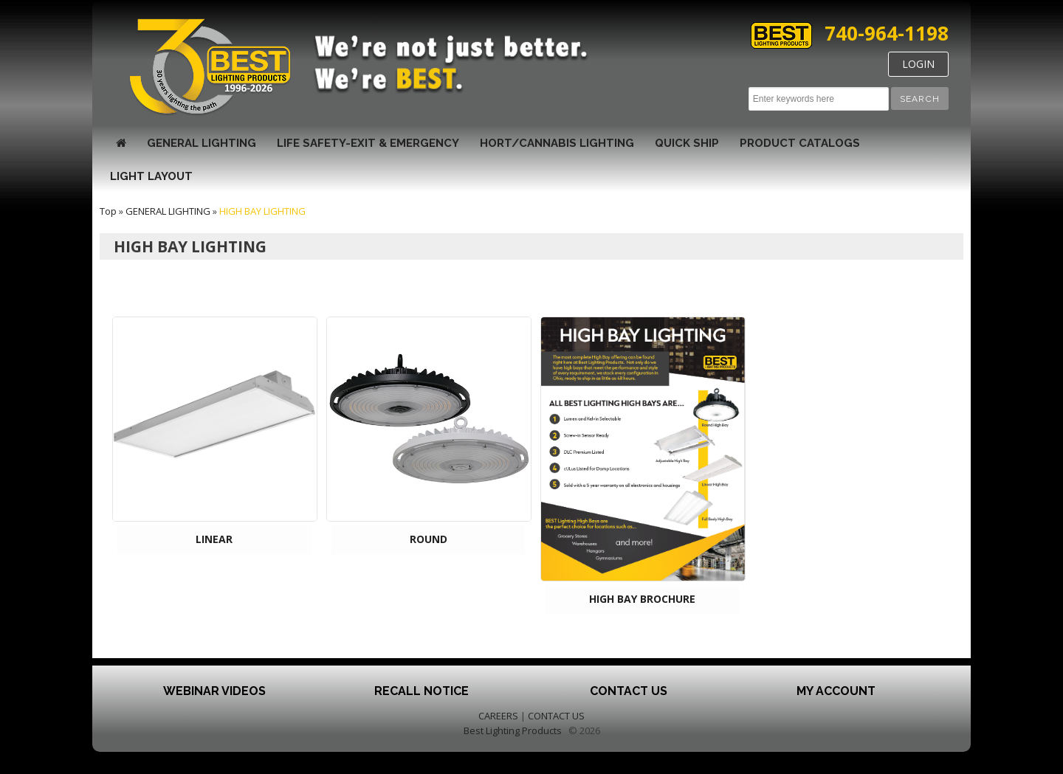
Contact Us (628, 691)
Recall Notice (421, 691)
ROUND (428, 539)
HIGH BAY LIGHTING (262, 211)
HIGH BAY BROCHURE (642, 599)
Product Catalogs (800, 143)
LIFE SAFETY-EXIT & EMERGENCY (368, 143)
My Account (836, 691)
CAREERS (498, 715)
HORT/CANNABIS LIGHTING (557, 143)
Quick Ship (687, 143)
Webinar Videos (214, 691)
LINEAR (214, 539)
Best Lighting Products (513, 730)
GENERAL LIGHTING (201, 143)
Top (108, 211)
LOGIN (918, 64)
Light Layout (151, 176)
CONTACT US (556, 715)
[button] (920, 98)
